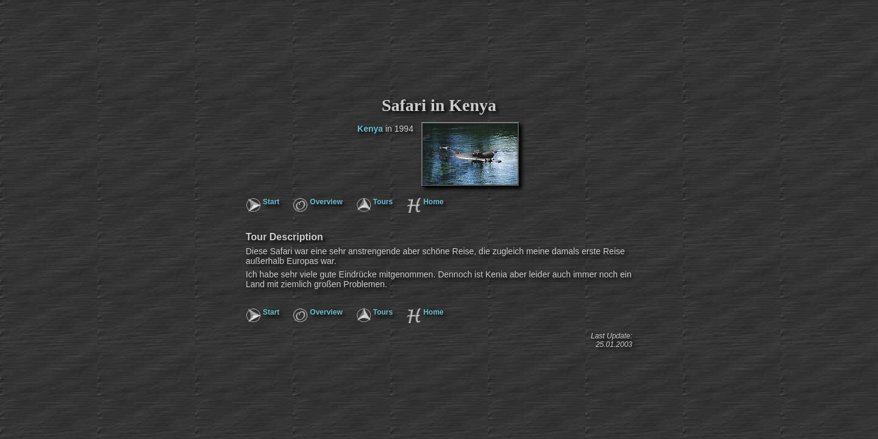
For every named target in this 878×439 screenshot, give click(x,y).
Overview (326, 202)
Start (271, 202)
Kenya (370, 129)
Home (433, 202)
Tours (383, 202)
